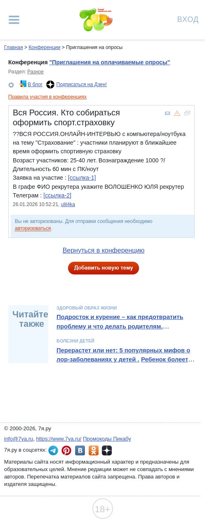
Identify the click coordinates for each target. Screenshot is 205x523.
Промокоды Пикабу (107, 439)
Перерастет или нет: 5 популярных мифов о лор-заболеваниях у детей (123, 355)
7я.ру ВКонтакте (80, 450)
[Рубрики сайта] (14, 20)
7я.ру (107, 450)
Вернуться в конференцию (104, 250)
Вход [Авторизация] (188, 18)
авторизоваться (33, 228)
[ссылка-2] (57, 195)
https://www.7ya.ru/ (59, 439)
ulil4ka (68, 204)
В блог (35, 84)
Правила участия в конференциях (47, 97)
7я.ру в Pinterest (66, 450)
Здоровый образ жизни (87, 307)
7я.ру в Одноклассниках (94, 450)
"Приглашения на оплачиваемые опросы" (109, 62)
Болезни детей (75, 340)
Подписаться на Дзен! (82, 84)
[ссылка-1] (82, 177)
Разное (35, 72)
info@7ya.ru (18, 439)
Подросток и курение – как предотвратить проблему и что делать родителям (120, 321)
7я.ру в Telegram (53, 450)
